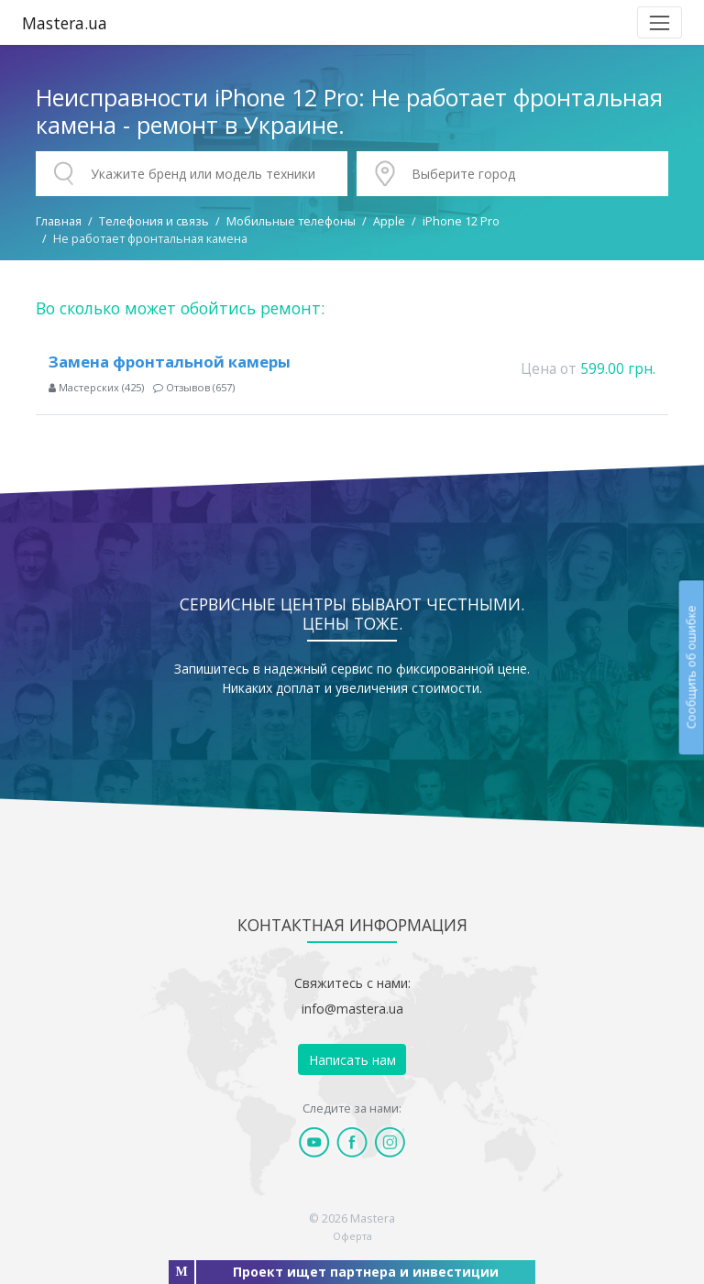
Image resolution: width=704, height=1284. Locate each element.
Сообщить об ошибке (690, 667)
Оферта (352, 1236)
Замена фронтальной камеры (170, 361)
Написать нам (352, 1060)
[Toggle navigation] (659, 22)
